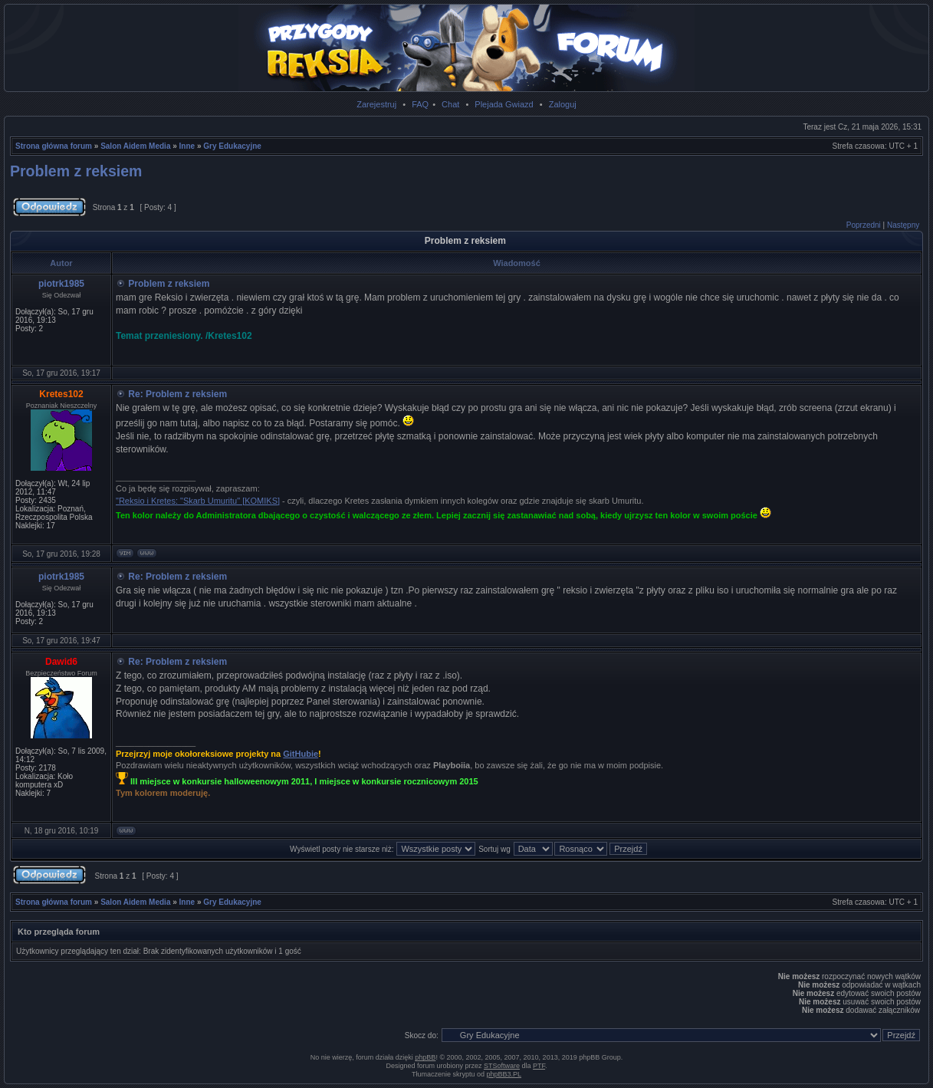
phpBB (425, 1057)
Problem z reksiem (76, 171)
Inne (187, 146)
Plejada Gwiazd (504, 104)
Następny (903, 225)
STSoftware (502, 1066)
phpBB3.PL (504, 1074)
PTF (539, 1066)
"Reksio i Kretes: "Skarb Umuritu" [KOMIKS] (198, 500)
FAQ (420, 104)
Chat (450, 104)
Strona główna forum (53, 146)
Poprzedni (863, 225)
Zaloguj (563, 104)
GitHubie (300, 753)
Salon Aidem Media (135, 146)
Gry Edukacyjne (232, 146)
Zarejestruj (376, 104)
